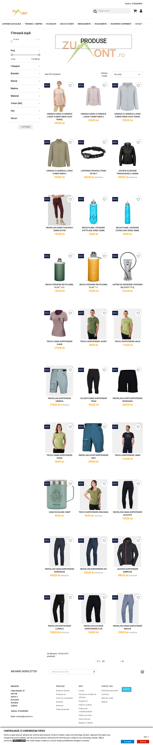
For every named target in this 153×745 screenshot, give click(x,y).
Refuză (143, 741)
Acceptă (127, 741)
